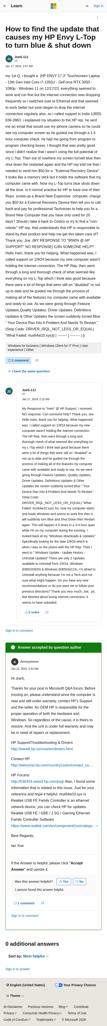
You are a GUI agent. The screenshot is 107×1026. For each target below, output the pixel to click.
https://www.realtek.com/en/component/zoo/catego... (53, 826)
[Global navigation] (4, 6)
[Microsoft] (54, 6)
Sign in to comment (19, 630)
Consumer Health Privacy (41, 1013)
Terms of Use (77, 1013)
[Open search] (87, 6)
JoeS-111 (21, 57)
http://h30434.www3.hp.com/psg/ (37, 781)
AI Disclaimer (13, 1007)
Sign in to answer (17, 969)
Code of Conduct (15, 1019)
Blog (62, 1007)
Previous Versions (40, 1007)
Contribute (81, 1007)
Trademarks (44, 1019)
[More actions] (98, 17)
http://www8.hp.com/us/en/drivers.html (42, 749)
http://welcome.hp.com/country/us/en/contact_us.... (52, 765)
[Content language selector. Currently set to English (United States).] (25, 985)
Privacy (9, 1013)
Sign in (98, 6)
